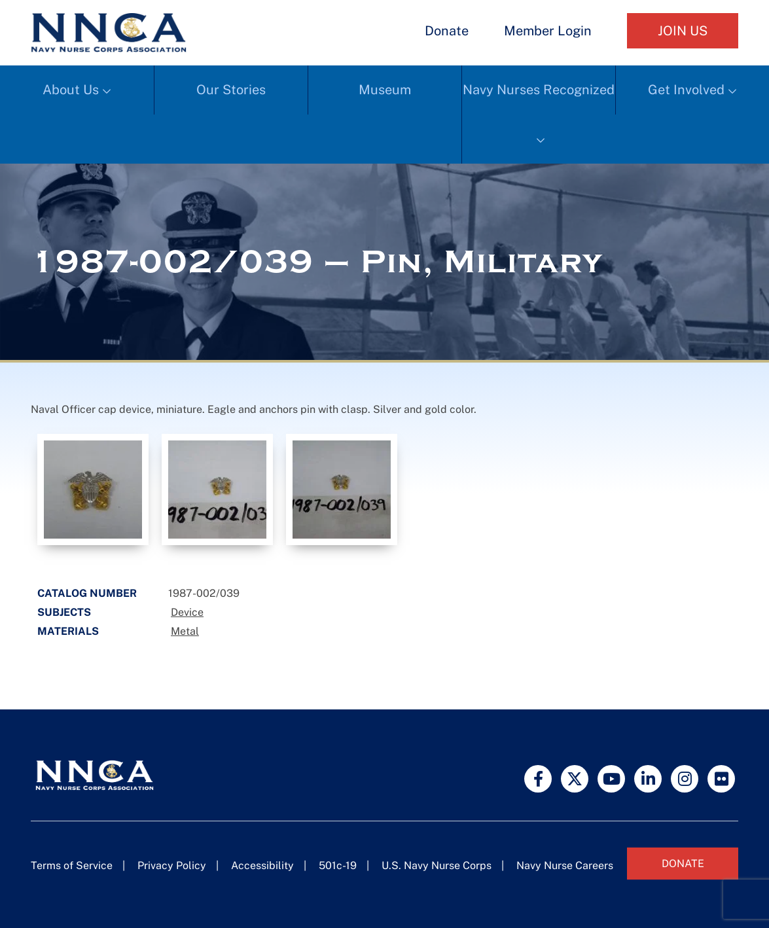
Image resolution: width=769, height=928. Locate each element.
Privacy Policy (171, 865)
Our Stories (231, 90)
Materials (68, 631)
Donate (447, 31)
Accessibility (262, 865)
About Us (71, 90)
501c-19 (338, 865)
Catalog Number (87, 593)
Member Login (548, 31)
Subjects (64, 612)
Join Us (682, 31)
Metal (185, 631)
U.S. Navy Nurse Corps (437, 865)
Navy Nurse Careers (564, 865)
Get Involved (686, 90)
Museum (385, 90)
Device (187, 612)
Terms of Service (72, 865)
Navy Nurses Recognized (539, 90)
